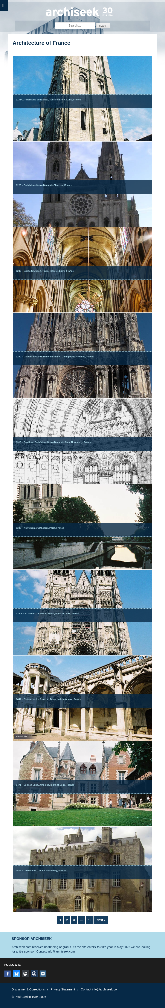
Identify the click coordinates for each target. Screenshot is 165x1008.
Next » (100, 920)
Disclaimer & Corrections (28, 989)
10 (91, 919)
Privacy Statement (62, 989)
